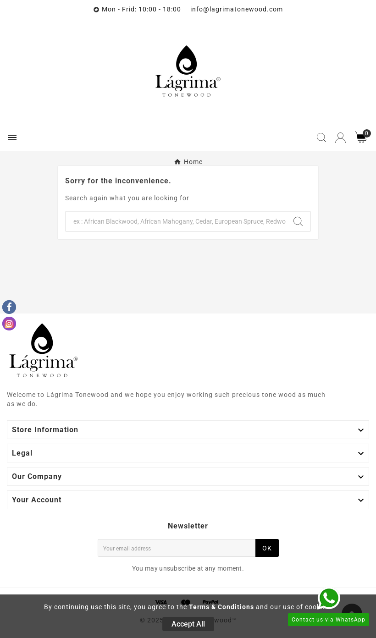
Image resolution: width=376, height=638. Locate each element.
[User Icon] (340, 137)
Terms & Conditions (221, 606)
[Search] (176, 221)
